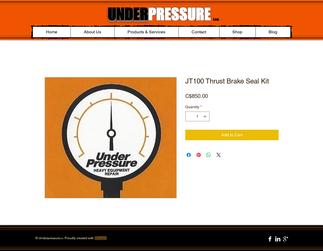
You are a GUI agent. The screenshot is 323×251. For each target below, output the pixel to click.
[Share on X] (219, 155)
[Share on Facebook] (189, 155)
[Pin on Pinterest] (199, 155)
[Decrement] (189, 116)
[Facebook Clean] (270, 239)
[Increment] (205, 116)
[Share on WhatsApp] (209, 155)
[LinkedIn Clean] (277, 239)
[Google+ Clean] (285, 239)
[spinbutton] (197, 116)
